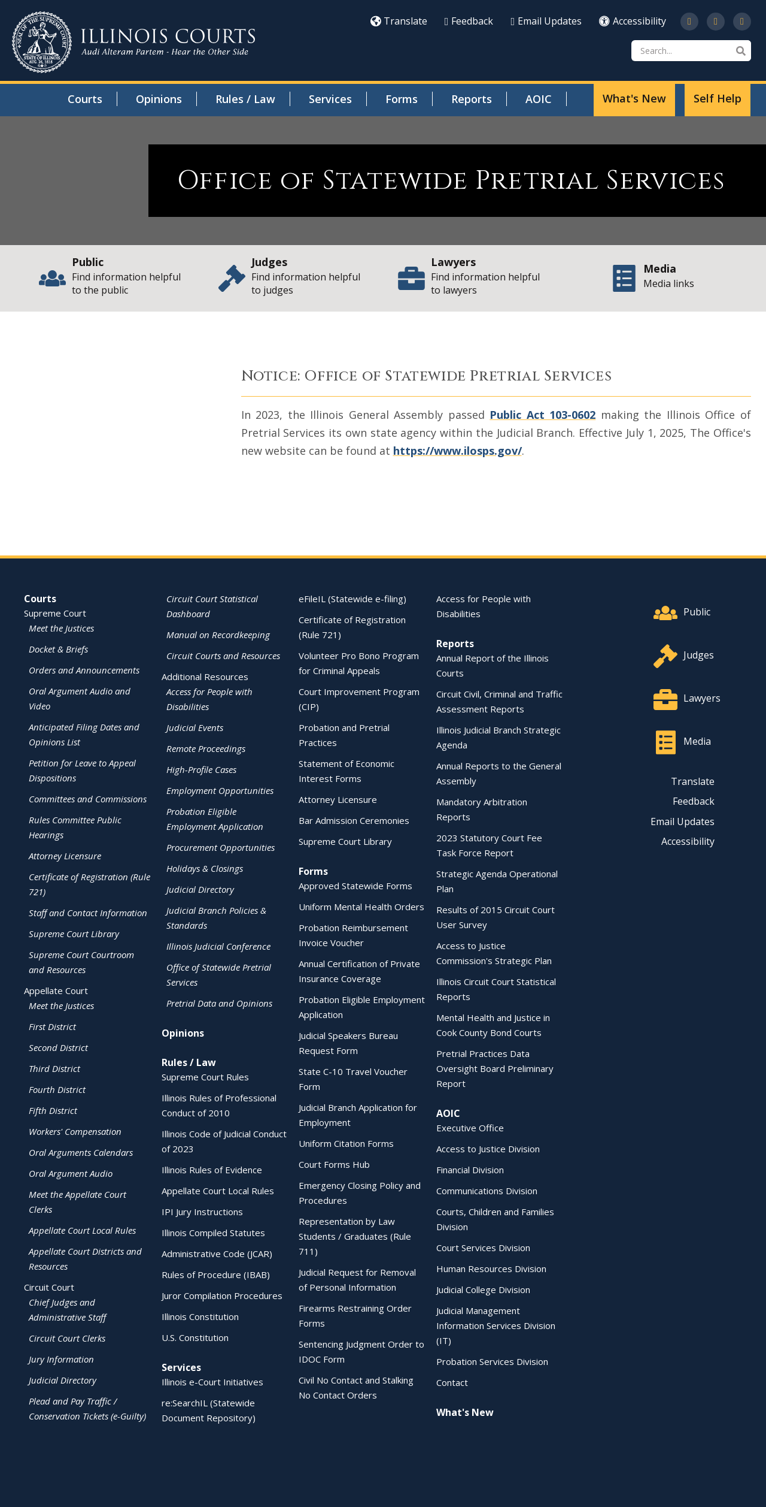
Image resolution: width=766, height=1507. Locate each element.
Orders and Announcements (84, 670)
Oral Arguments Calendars (81, 1152)
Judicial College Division (483, 1289)
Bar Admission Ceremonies (354, 820)
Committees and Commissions (88, 799)
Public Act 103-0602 (542, 414)
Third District (54, 1068)
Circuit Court (49, 1287)
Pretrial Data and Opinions (219, 1003)
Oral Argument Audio (71, 1173)
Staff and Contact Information (88, 913)
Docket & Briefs (58, 649)
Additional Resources (205, 676)
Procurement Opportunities (220, 847)
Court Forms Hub (334, 1164)
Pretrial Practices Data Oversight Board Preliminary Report (495, 1068)
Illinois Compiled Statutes (213, 1233)
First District (52, 1026)
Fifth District (53, 1110)
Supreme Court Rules (205, 1077)
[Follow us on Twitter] (689, 22)
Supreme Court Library (74, 934)
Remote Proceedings (205, 748)
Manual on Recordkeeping (218, 635)
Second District (58, 1047)
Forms (401, 99)
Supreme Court (55, 613)
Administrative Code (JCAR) (217, 1254)
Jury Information (61, 1359)
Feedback (469, 21)
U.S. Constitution (195, 1337)
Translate (398, 21)
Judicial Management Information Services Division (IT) (495, 1325)
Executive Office (470, 1128)
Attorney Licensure (65, 856)
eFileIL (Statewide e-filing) (352, 599)
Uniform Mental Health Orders (361, 907)
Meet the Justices (61, 628)
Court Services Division (483, 1248)
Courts (85, 99)
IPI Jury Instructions (202, 1212)
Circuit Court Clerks (67, 1338)
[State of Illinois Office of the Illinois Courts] (133, 42)
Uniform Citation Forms (346, 1143)
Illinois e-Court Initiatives (212, 1382)
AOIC (538, 99)
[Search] (691, 50)
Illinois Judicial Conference (218, 946)
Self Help (717, 98)
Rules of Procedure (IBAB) (216, 1275)
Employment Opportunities (219, 790)
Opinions (159, 99)
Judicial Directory (62, 1380)
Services (330, 99)
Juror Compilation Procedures (222, 1295)
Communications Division (486, 1191)
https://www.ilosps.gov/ (457, 450)
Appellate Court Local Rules (82, 1230)
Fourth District (57, 1089)
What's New (634, 98)
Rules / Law (245, 99)
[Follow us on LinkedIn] (742, 22)
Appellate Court (56, 990)
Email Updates (546, 21)
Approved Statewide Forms (355, 886)
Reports (471, 99)
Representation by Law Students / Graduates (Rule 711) (355, 1236)
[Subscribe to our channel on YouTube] (716, 22)
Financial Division (470, 1170)
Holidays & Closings (204, 868)
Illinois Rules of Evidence (212, 1170)
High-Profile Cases (201, 769)
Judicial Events (194, 727)
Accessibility (632, 21)
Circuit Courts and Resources (223, 656)
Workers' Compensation (75, 1131)
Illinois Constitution (200, 1316)
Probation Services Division (492, 1361)
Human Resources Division (491, 1269)
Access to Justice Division (488, 1149)
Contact (452, 1382)
